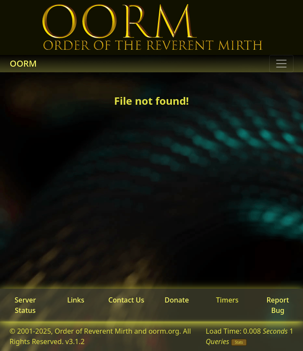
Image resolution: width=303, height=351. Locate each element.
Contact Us (126, 300)
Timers (227, 300)
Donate (176, 300)
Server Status (25, 305)
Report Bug (278, 305)
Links (75, 300)
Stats (239, 342)
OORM (23, 63)
